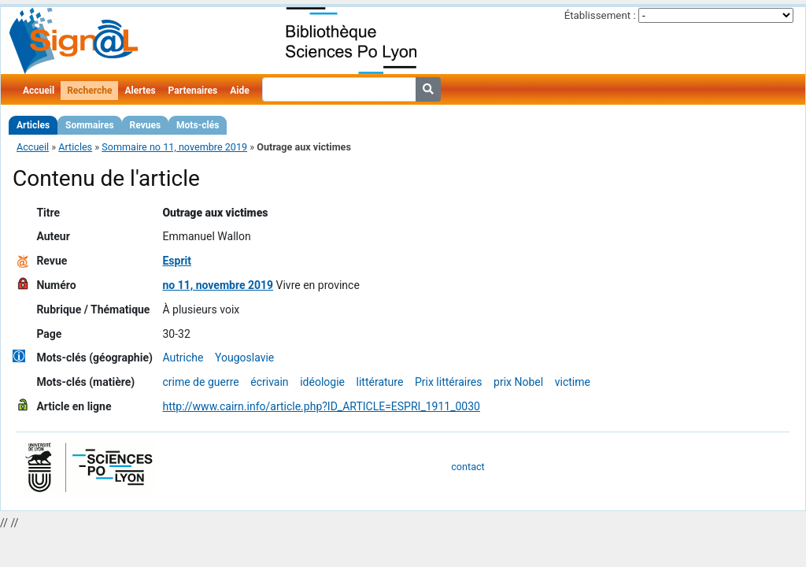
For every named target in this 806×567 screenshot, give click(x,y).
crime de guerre (200, 382)
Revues (145, 125)
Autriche (182, 357)
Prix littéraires (448, 382)
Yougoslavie (244, 357)
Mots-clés (197, 125)
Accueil (38, 90)
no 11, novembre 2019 (217, 285)
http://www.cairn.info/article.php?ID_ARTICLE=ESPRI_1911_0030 (321, 406)
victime (572, 382)
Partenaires (193, 90)
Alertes (139, 90)
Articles (33, 125)
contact (467, 466)
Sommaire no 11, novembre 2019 (174, 147)
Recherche (89, 90)
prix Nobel (518, 382)
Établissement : (600, 15)
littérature (380, 382)
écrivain (269, 382)
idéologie (322, 382)
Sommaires (89, 125)
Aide (239, 90)
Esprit (176, 260)
